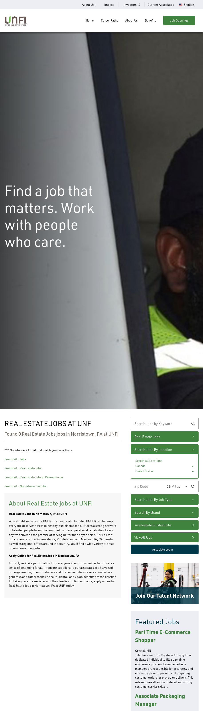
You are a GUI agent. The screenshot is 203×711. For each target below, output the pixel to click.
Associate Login (162, 549)
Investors (130, 4)
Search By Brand (147, 512)
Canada (140, 466)
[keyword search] (165, 423)
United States (144, 471)
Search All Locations (148, 460)
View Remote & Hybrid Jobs (152, 525)
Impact (109, 4)
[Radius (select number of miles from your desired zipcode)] (178, 486)
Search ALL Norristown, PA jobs (25, 486)
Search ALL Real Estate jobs (22, 468)
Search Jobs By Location (153, 449)
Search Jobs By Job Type (153, 499)
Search (193, 423)
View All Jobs (143, 537)
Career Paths (109, 20)
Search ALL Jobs (15, 459)
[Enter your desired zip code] (148, 486)
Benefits (150, 20)
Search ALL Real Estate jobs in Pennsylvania (33, 477)
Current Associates (161, 4)
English (189, 4)
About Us (88, 4)
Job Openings (179, 20)
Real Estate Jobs (147, 436)
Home (90, 20)
